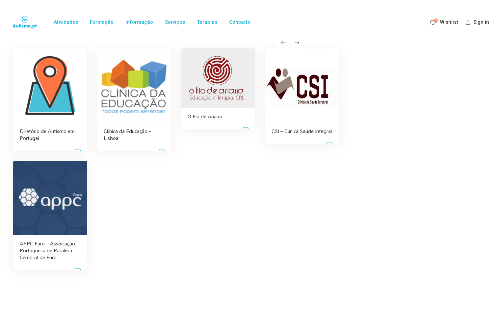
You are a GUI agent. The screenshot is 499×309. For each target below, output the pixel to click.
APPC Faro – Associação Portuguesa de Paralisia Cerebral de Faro (39, 226)
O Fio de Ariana (166, 101)
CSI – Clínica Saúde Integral (229, 115)
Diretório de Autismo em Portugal (33, 119)
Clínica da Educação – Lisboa (97, 119)
